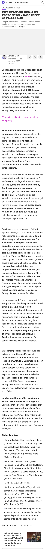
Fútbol (9, 2)
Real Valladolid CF (26, 526)
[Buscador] (42, 2)
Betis (27, 76)
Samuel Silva (13, 56)
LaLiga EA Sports (21, 2)
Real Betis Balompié (13, 526)
